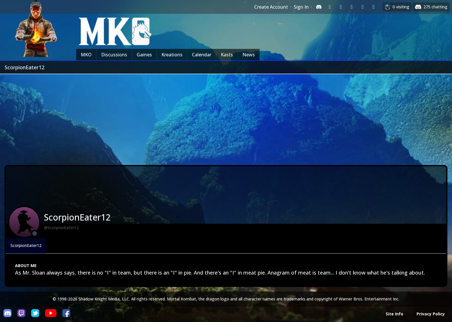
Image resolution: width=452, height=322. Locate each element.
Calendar (201, 54)
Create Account (271, 7)
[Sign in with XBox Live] (373, 7)
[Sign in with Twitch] (329, 7)
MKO (86, 54)
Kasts (227, 54)
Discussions (114, 54)
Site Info (394, 314)
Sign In (301, 7)
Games (144, 54)
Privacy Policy (431, 314)
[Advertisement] (226, 117)
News (248, 54)
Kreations (171, 54)
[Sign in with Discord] (318, 7)
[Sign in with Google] (340, 7)
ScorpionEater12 (26, 245)
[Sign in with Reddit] (351, 7)
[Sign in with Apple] (362, 7)
